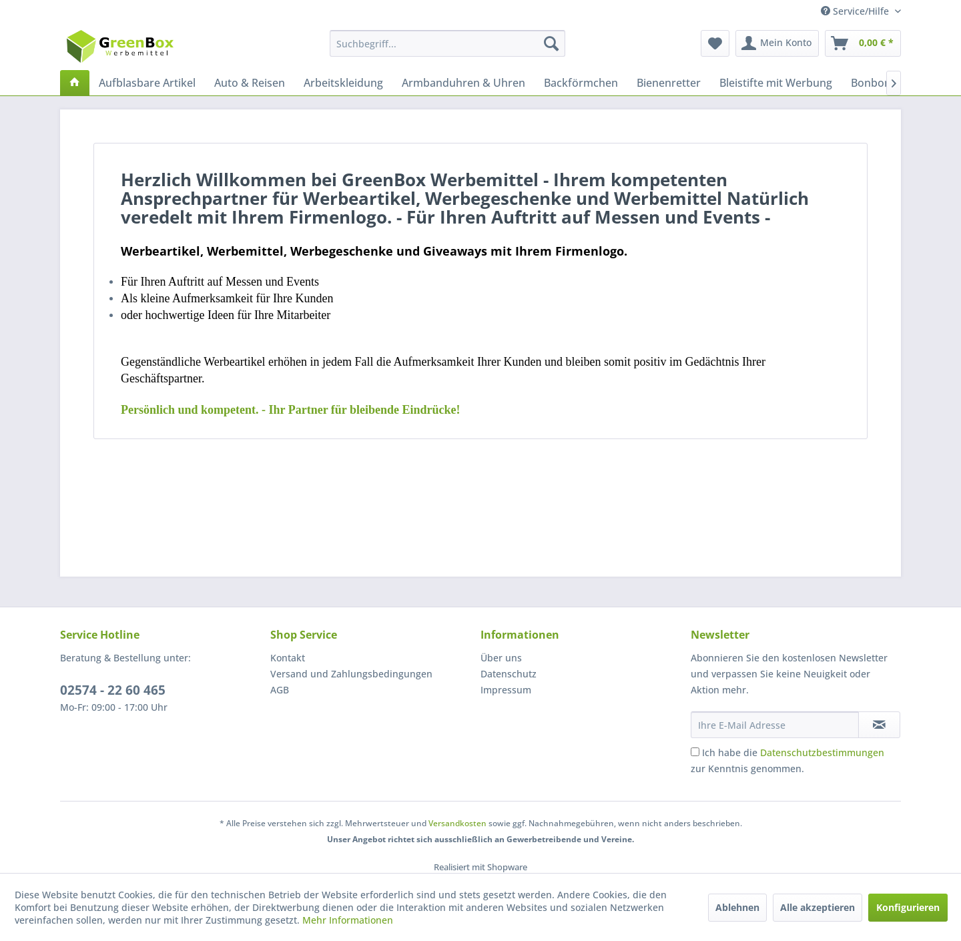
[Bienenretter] (668, 82)
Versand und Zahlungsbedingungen (351, 673)
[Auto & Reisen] (249, 82)
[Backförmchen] (581, 82)
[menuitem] (447, 43)
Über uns (501, 657)
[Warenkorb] (863, 43)
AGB (279, 689)
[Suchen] (551, 43)
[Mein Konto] (777, 43)
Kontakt (287, 657)
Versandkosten (457, 823)
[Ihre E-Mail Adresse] (775, 724)
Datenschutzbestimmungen (822, 752)
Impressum (505, 689)
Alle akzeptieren (817, 907)
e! (290, 409)
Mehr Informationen (347, 920)
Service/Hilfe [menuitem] (856, 11)
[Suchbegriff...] (447, 43)
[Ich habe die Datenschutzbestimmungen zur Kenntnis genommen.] (695, 751)
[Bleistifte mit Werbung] (776, 82)
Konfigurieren (908, 907)
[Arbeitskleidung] (343, 82)
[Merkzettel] (715, 43)
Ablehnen (737, 907)
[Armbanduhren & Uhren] (463, 82)
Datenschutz (508, 673)
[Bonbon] (871, 82)
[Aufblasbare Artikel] (147, 82)
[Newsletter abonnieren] (879, 724)
